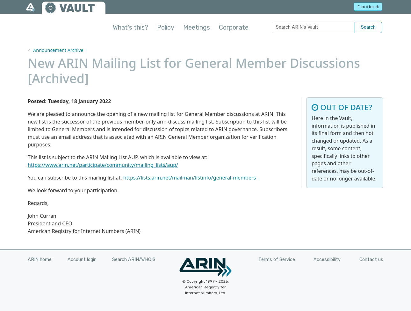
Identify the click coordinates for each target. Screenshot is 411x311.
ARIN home (40, 259)
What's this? (130, 27)
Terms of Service (276, 259)
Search (368, 27)
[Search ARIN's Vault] (313, 27)
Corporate (234, 27)
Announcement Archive (58, 50)
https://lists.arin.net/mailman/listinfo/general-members (189, 177)
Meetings (196, 27)
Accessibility (327, 259)
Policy (165, 27)
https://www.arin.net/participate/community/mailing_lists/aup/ (103, 164)
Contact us (371, 259)
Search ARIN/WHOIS (133, 259)
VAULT (77, 8)
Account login (82, 259)
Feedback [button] (368, 6)
